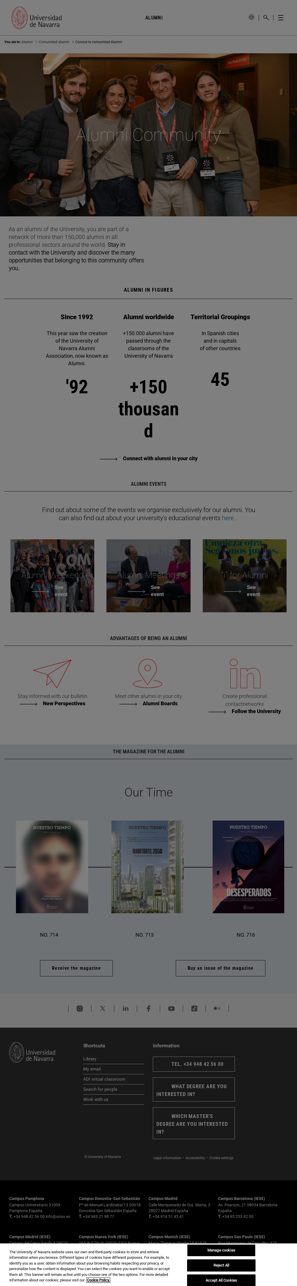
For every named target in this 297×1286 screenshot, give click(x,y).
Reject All (221, 1265)
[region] (148, 1264)
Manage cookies (221, 1250)
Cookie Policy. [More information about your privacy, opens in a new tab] (98, 1280)
